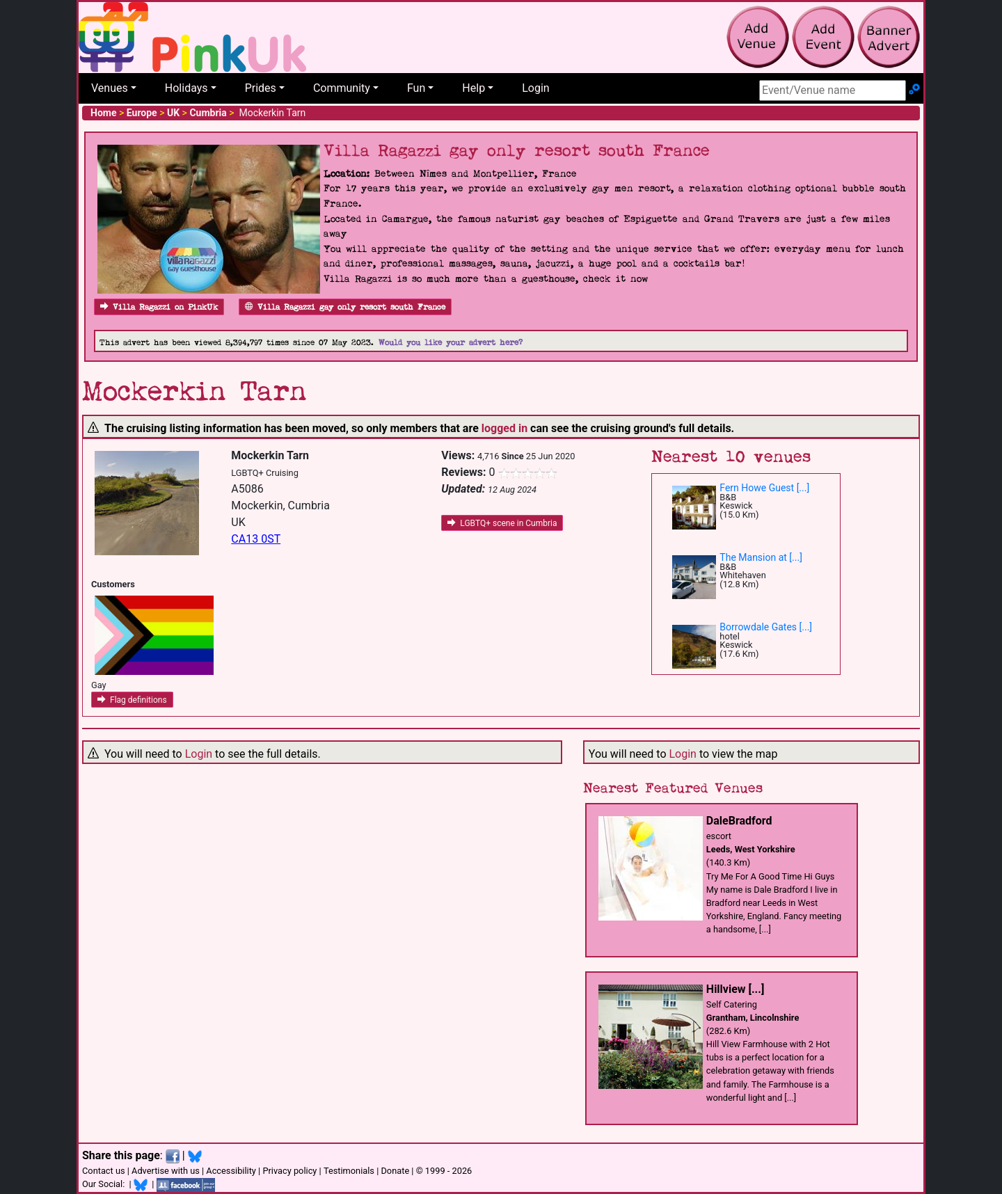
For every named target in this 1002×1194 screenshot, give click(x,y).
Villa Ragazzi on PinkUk (159, 307)
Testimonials (349, 1170)
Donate (395, 1170)
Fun (416, 88)
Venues (109, 88)
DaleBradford (739, 820)
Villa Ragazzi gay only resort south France (345, 307)
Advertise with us (166, 1170)
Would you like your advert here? (451, 343)
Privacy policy (289, 1170)
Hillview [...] (735, 989)
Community (341, 88)
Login (535, 88)
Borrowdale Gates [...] (765, 626)
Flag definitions (132, 700)
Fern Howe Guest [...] (764, 487)
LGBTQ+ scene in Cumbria (502, 523)
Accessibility (231, 1170)
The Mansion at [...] (760, 557)
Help (473, 88)
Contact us (103, 1170)
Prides (260, 88)
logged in (504, 428)
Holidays (186, 88)
